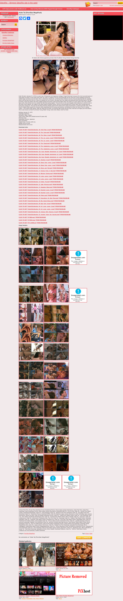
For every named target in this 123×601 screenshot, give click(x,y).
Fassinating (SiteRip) (61, 567)
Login (102, 5)
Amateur (24, 598)
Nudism (27, 569)
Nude (23, 569)
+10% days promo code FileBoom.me (14, 9)
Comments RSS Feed (118, 5)
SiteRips (5, 38)
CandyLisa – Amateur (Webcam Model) (29, 596)
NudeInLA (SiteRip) (24, 567)
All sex (87, 533)
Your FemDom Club (9, 49)
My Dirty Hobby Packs (8, 43)
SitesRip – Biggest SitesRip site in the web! (18, 3)
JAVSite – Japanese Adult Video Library (9, 51)
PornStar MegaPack (29, 533)
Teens (37, 598)
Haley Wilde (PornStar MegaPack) (65, 596)
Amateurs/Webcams (8, 35)
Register (97, 5)
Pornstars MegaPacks (8, 40)
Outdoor (31, 569)
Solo (34, 598)
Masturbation (29, 598)
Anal (60, 569)
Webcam (41, 598)
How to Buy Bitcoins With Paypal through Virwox (47, 9)
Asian (90, 533)
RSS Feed (112, 5)
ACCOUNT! (11, 17)
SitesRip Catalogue (73, 9)
